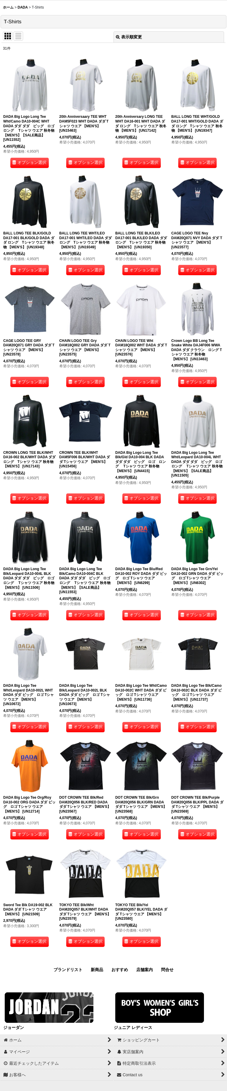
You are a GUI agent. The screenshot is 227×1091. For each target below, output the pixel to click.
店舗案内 (144, 969)
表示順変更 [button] (129, 37)
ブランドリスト (67, 969)
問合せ (167, 969)
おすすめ (119, 969)
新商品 (97, 969)
